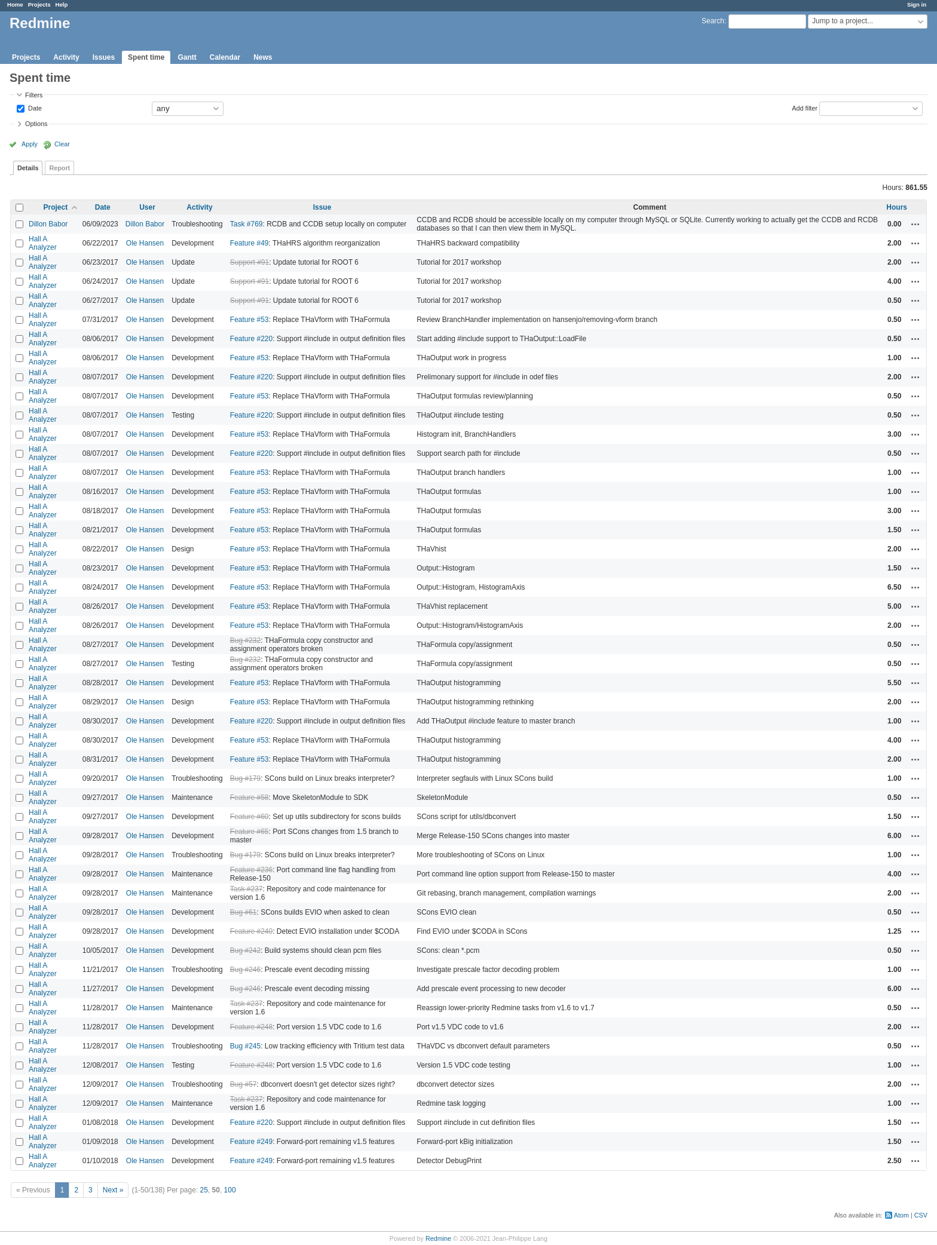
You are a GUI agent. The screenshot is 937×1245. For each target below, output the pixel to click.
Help (62, 4)
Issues (104, 57)
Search (713, 21)
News (262, 57)
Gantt (186, 57)
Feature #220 (251, 339)
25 (204, 1190)
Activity (66, 57)
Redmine (438, 1238)
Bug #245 (245, 1046)
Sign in (916, 4)
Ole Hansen (145, 243)
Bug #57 (243, 1084)
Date (34, 107)
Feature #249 (251, 1141)
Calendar (225, 57)
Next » (113, 1190)
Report (59, 167)
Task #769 (246, 224)
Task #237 (246, 889)
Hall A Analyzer (43, 243)
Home (15, 4)
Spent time (146, 57)
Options (36, 123)
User (147, 207)
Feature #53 (249, 319)
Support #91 (249, 262)
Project (56, 207)
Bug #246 (245, 969)
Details (27, 167)
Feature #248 (251, 1027)
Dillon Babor (48, 224)
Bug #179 (245, 778)
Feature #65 (249, 831)
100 (230, 1190)
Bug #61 (243, 912)
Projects (39, 4)
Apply (30, 144)
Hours (896, 207)
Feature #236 (251, 870)
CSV (920, 1215)
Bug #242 (245, 950)
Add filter (804, 107)
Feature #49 (249, 243)
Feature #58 (249, 797)
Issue (322, 207)
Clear (62, 144)
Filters (33, 95)
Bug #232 (245, 640)
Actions (915, 224)
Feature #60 (249, 816)
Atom (901, 1215)
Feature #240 (251, 931)
